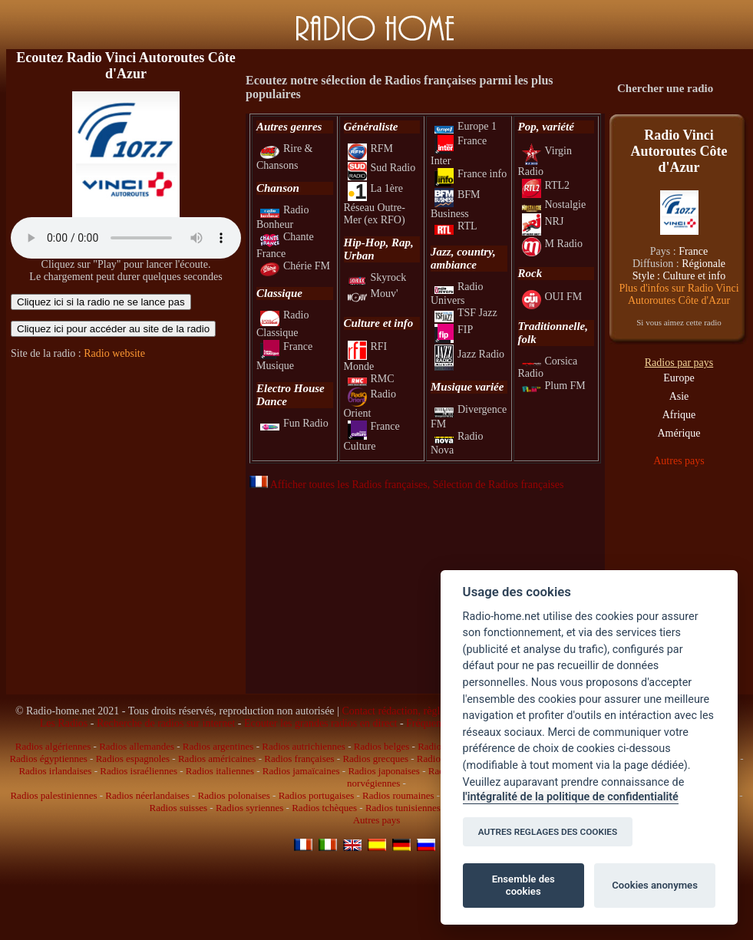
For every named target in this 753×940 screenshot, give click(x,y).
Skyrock (377, 277)
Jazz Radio (469, 354)
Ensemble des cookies (523, 885)
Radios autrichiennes (303, 746)
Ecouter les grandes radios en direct (320, 723)
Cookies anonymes (655, 885)
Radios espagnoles (133, 758)
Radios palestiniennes (53, 795)
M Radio (552, 243)
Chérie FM (295, 266)
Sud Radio (382, 167)
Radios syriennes (249, 807)
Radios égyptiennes (48, 758)
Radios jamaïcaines (301, 771)
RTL (455, 226)
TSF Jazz (465, 312)
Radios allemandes (136, 746)
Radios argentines (218, 746)
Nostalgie (554, 204)
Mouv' (373, 293)
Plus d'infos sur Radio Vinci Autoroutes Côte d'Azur (678, 294)
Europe (678, 378)
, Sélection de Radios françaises (496, 484)
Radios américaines (217, 758)
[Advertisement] (126, 466)
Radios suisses (178, 807)
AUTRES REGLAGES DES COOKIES (548, 831)
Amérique (679, 433)
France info (470, 174)
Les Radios (64, 723)
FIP (453, 329)
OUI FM (552, 296)
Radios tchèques (324, 807)
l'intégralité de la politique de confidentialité (571, 796)
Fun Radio (294, 423)
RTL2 (546, 185)
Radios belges (382, 746)
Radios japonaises (384, 771)
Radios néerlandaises (147, 795)
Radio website (114, 353)
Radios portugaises (317, 795)
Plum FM (554, 385)
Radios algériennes (53, 746)
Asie (679, 396)
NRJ (543, 221)
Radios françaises (299, 758)
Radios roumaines (398, 795)
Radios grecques (375, 758)
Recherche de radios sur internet (166, 723)
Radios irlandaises (54, 771)
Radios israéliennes (138, 771)
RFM (371, 148)
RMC (371, 378)
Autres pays (679, 461)
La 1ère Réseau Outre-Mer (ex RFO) (374, 204)
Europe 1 (465, 126)
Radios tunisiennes (403, 807)
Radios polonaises (234, 795)
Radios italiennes (220, 771)
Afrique (679, 415)
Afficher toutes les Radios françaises (338, 484)
